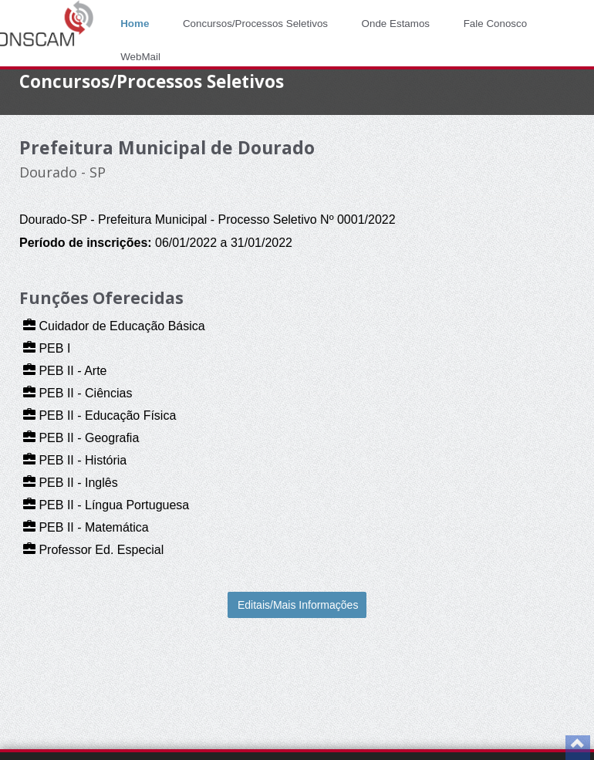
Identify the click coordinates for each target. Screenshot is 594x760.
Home (134, 23)
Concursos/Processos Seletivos (255, 23)
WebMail (140, 56)
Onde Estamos (396, 23)
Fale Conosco (496, 23)
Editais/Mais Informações (298, 605)
